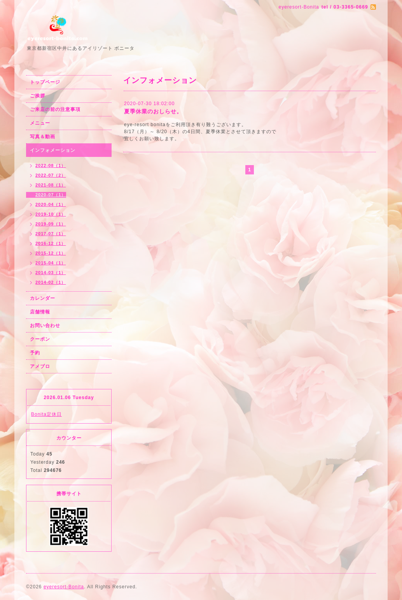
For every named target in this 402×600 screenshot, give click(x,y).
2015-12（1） (50, 253)
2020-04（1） (50, 204)
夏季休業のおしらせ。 (153, 111)
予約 (35, 352)
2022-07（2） (50, 175)
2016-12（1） (50, 243)
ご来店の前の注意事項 (55, 109)
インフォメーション (52, 150)
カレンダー (42, 298)
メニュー (40, 123)
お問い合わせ (45, 325)
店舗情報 (40, 312)
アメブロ (40, 366)
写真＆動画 (42, 136)
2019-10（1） (50, 214)
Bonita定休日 (46, 414)
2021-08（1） (50, 185)
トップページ (45, 82)
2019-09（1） (50, 224)
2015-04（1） (50, 262)
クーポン (40, 339)
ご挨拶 (37, 96)
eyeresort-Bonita (64, 586)
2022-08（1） (50, 165)
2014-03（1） (50, 272)
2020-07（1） (50, 194)
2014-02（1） (50, 282)
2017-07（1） (50, 233)
